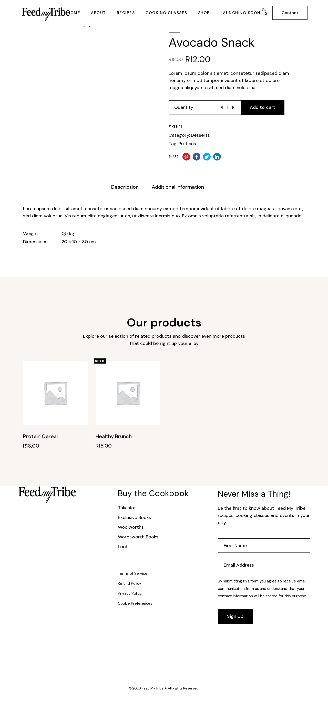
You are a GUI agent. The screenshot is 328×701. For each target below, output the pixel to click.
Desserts (200, 135)
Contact (290, 12)
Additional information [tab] (178, 187)
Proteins (187, 144)
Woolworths (131, 527)
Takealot (127, 508)
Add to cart (262, 107)
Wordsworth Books (138, 537)
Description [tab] (125, 187)
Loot (123, 547)
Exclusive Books (134, 517)
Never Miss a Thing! (254, 494)
